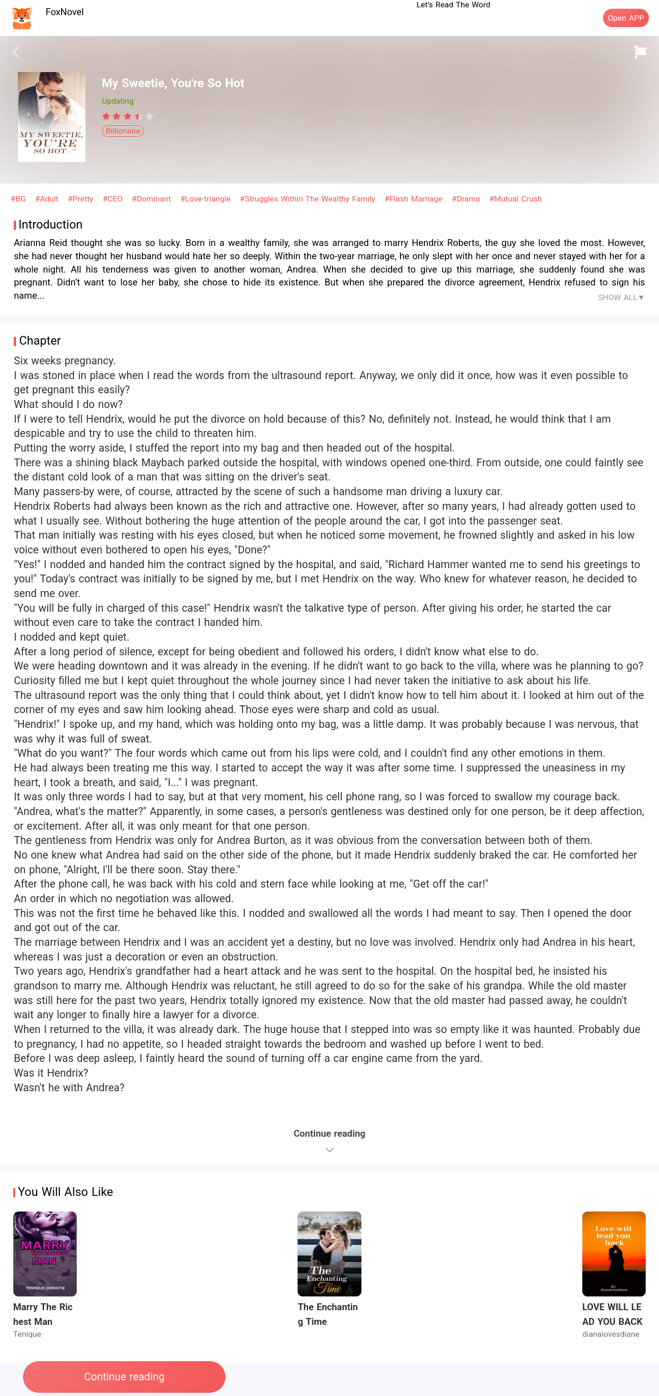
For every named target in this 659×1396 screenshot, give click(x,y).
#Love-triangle (206, 198)
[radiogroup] (128, 116)
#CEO (113, 198)
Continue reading (124, 1377)
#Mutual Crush (515, 198)
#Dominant (153, 198)
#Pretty (82, 198)
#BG (19, 198)
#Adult (48, 198)
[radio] (107, 116)
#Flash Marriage (414, 198)
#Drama (467, 198)
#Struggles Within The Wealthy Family (309, 198)
